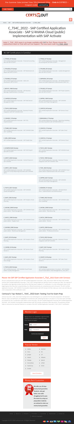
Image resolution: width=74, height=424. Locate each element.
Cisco (28, 352)
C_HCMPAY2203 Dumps (11, 148)
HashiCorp (30, 366)
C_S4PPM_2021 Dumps (46, 178)
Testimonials (52, 413)
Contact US (61, 413)
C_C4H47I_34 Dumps (45, 257)
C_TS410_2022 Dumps (45, 237)
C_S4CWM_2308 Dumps (11, 227)
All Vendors (34, 413)
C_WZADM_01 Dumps (45, 188)
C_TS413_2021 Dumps (45, 148)
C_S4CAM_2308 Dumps (11, 207)
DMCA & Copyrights (37, 416)
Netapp (29, 360)
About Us (18, 413)
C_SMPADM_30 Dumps (46, 79)
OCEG (42, 366)
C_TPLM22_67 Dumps (45, 88)
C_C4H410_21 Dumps (45, 128)
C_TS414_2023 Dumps (10, 267)
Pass (26, 329)
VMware (43, 357)
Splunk (43, 360)
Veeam (29, 357)
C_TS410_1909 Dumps (45, 158)
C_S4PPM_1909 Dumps (46, 98)
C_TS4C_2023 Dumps (45, 168)
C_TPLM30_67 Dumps (10, 69)
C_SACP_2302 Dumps (10, 198)
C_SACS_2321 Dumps (10, 257)
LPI (42, 354)
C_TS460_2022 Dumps (45, 198)
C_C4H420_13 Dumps (10, 118)
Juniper (29, 354)
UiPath (43, 363)
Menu (70, 19)
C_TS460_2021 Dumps (10, 128)
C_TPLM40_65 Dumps (45, 69)
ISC (42, 352)
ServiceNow (30, 363)
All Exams (26, 413)
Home (4, 22)
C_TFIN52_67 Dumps (10, 59)
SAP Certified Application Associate (21, 22)
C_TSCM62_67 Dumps (10, 79)
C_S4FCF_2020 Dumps (10, 158)
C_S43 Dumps (43, 267)
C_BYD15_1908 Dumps (10, 88)
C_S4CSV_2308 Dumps (45, 217)
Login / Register (8, 9)
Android (43, 349)
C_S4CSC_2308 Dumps (10, 217)
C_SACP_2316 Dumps (10, 237)
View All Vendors (37, 373)
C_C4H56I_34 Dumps (10, 247)
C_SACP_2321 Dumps (45, 247)
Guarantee (43, 413)
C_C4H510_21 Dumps (45, 138)
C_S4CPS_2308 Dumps (45, 227)
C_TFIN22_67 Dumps (45, 59)
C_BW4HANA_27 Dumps (46, 118)
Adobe (29, 349)
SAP (9, 22)
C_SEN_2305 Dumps (10, 138)
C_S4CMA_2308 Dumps (46, 207)
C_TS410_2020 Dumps (10, 108)
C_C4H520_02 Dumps (10, 98)
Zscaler (29, 368)
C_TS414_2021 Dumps (10, 188)
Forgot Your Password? (37, 333)
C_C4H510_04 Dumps (45, 108)
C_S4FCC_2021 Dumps (10, 168)
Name (26, 324)
